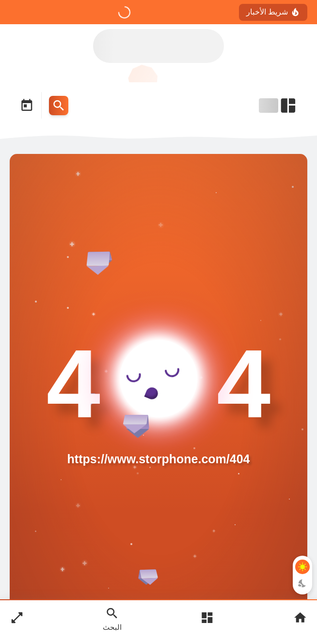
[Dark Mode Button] (302, 583)
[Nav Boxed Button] (17, 618)
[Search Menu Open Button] (58, 105)
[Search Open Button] (112, 618)
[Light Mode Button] (302, 567)
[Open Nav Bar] (278, 105)
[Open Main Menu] (207, 618)
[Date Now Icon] (26, 105)
